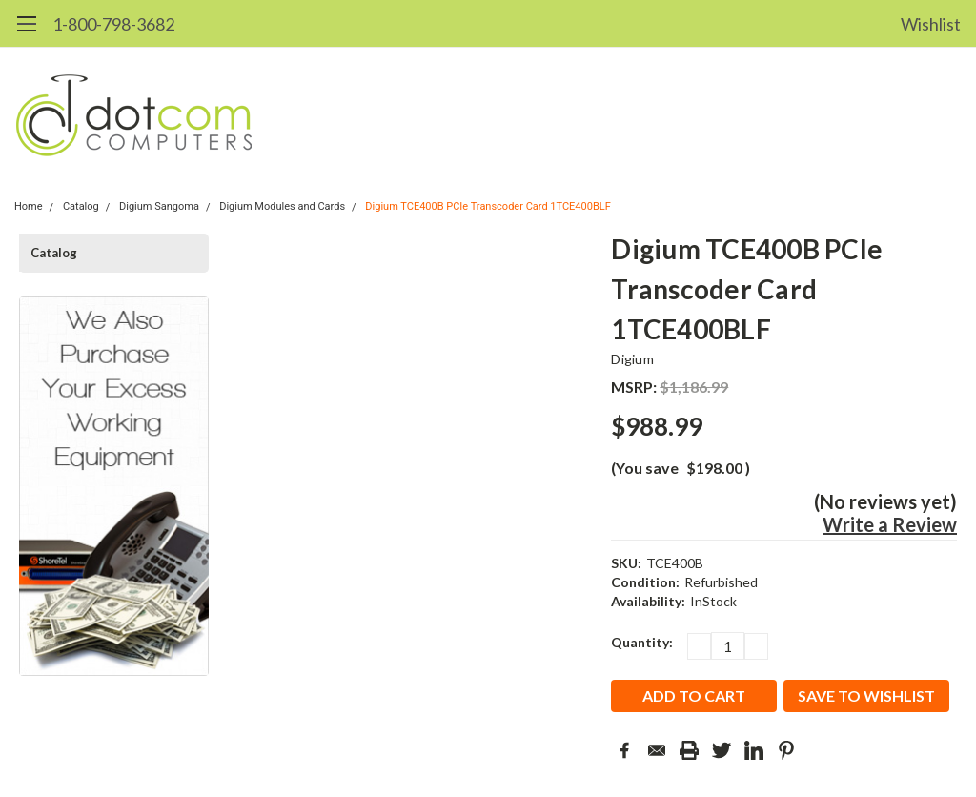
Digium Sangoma (159, 206)
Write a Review (890, 524)
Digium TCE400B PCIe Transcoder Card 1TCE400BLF (487, 206)
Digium (632, 359)
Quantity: (642, 642)
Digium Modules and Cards (282, 206)
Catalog (81, 206)
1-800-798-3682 (113, 23)
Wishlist (931, 23)
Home (28, 206)
